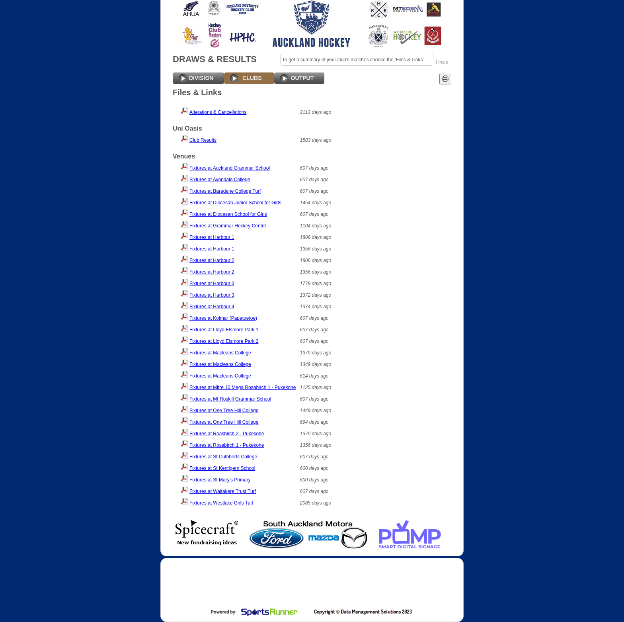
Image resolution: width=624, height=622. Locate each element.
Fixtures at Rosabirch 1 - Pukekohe (226, 445)
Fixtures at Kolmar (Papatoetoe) (223, 318)
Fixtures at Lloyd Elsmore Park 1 (223, 330)
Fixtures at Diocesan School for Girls (228, 214)
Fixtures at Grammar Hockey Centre (227, 226)
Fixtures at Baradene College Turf (225, 191)
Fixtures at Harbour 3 (211, 283)
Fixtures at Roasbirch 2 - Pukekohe (226, 433)
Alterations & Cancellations (217, 112)
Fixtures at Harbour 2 (211, 260)
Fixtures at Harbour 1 (211, 237)
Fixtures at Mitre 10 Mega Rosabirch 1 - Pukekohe (242, 387)
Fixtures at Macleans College (220, 353)
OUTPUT (302, 78)
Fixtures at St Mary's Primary (220, 480)
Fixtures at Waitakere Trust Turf (222, 491)
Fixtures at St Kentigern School (222, 468)
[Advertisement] (311, 584)
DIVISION (201, 78)
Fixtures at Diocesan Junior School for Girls (235, 202)
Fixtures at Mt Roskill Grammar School (230, 399)
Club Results (202, 140)
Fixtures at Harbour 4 (211, 306)
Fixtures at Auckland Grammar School (229, 168)
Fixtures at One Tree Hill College (223, 410)
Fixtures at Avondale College (219, 179)
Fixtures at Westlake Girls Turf (221, 503)
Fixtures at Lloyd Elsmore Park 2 (223, 341)
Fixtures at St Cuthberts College (223, 457)
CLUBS (251, 78)
